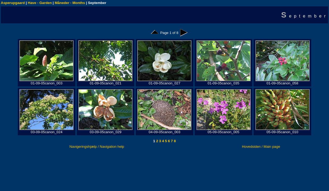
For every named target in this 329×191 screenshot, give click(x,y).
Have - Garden (40, 3)
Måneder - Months (70, 3)
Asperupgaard (13, 3)
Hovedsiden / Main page (261, 147)
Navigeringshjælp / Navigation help (96, 147)
